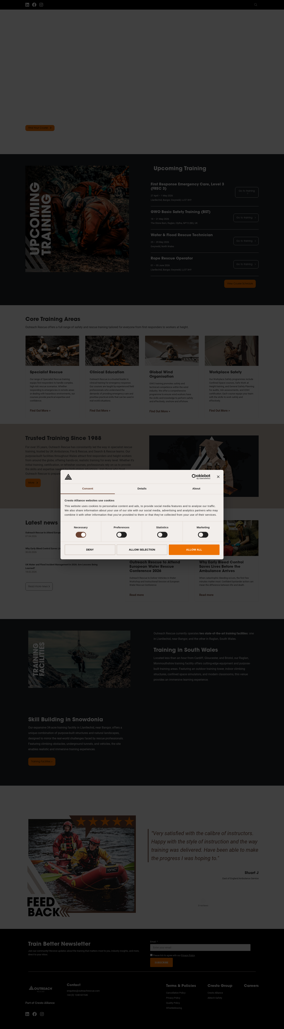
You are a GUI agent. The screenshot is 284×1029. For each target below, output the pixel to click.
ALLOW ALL (194, 549)
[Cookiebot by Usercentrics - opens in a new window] (194, 476)
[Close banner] (218, 476)
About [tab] (196, 488)
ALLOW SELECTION (142, 549)
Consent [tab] (87, 488)
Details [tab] (142, 488)
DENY (90, 549)
